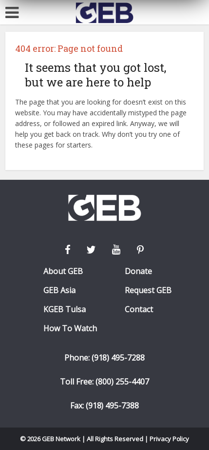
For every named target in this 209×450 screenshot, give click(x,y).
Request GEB (148, 290)
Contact (139, 309)
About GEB (63, 271)
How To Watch (70, 328)
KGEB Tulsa (64, 309)
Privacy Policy (170, 438)
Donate (138, 271)
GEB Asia (59, 290)
